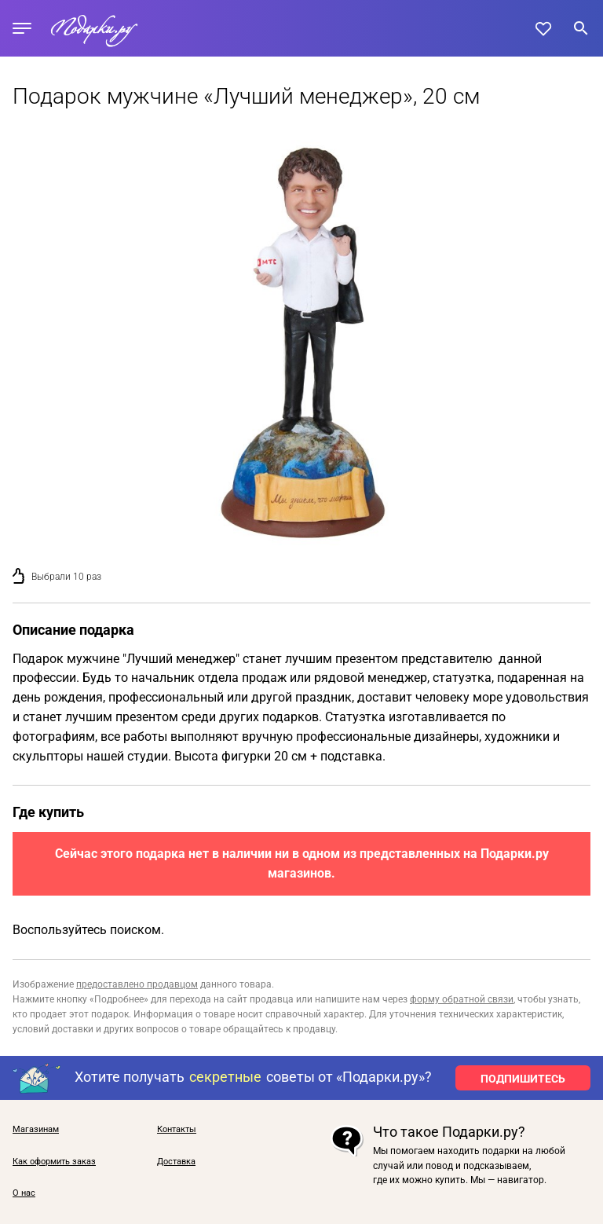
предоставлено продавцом (137, 984)
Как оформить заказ (54, 1162)
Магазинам (36, 1129)
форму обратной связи (461, 999)
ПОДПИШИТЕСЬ (523, 1078)
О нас (24, 1193)
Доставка (176, 1162)
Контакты (176, 1129)
